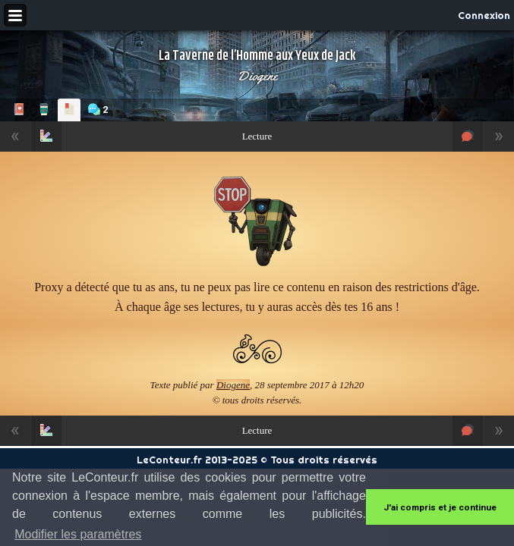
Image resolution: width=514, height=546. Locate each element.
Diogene (257, 75)
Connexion (484, 15)
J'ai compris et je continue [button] (440, 507)
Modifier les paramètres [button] (77, 534)
